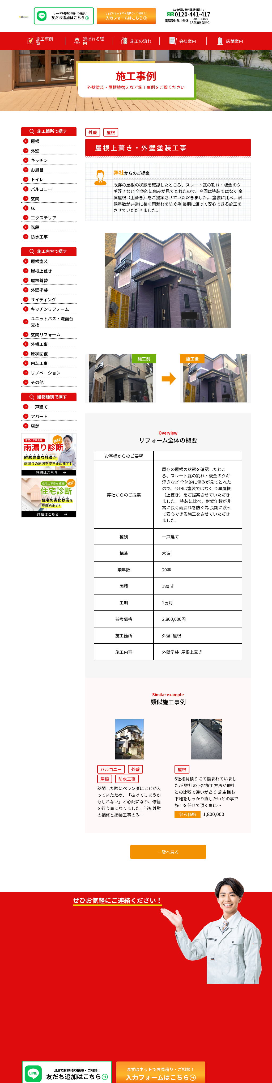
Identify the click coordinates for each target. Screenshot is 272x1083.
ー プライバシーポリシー (212, 1006)
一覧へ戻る (168, 852)
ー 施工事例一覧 (148, 999)
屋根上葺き (41, 270)
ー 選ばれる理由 (148, 1006)
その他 (37, 382)
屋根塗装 (39, 261)
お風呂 (37, 170)
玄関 (35, 198)
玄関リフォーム (46, 334)
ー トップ (142, 992)
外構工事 (39, 344)
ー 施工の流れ (146, 1014)
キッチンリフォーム (50, 309)
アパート (39, 416)
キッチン (39, 160)
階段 (35, 227)
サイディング (43, 299)
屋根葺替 (39, 280)
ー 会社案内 (201, 999)
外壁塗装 (39, 290)
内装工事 (39, 363)
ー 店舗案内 (144, 1021)
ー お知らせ (201, 992)
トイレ (37, 179)
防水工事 (39, 236)
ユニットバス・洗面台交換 (52, 321)
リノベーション (46, 373)
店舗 (35, 426)
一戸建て (39, 407)
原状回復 (39, 353)
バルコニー (41, 189)
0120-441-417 (74, 959)
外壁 (35, 150)
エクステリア (43, 217)
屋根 (35, 141)
